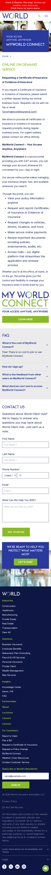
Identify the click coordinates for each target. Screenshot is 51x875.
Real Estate (8, 623)
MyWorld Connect (11, 753)
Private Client (9, 666)
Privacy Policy (9, 801)
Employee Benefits (11, 648)
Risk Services (9, 675)
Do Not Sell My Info (12, 807)
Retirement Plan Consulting (16, 653)
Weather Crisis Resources (15, 758)
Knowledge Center (11, 687)
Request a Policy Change (15, 749)
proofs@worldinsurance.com (19, 111)
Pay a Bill (7, 740)
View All (6, 632)
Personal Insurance (12, 662)
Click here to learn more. (25, 8)
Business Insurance (12, 644)
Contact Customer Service (15, 762)
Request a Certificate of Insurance (19, 744)
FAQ (4, 695)
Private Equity (9, 619)
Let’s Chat (25, 562)
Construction (9, 606)
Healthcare (8, 610)
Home (5, 56)
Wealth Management (12, 670)
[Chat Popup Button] (45, 868)
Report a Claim (9, 736)
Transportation (10, 628)
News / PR (7, 691)
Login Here (25, 319)
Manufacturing (9, 614)
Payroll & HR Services (13, 657)
